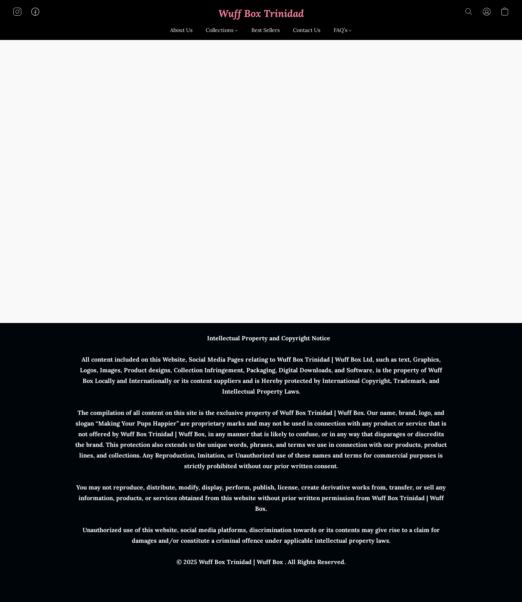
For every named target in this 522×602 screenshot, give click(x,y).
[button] (261, 13)
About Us (181, 30)
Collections (222, 30)
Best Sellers (265, 30)
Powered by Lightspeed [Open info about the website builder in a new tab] (261, 587)
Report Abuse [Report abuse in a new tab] (261, 575)
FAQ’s (343, 30)
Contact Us (306, 30)
